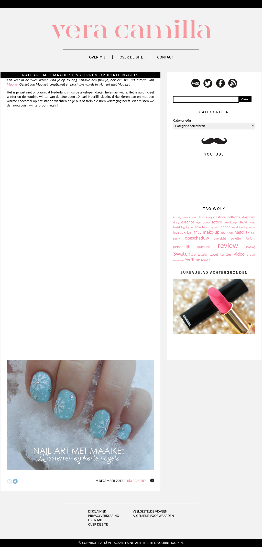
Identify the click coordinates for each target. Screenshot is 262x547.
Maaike (12, 84)
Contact (165, 57)
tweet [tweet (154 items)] (214, 254)
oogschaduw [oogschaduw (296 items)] (197, 238)
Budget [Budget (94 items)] (210, 217)
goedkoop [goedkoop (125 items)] (230, 222)
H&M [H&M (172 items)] (243, 222)
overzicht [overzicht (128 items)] (220, 238)
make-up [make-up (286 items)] (211, 232)
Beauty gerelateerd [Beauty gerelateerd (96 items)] (184, 217)
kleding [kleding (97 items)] (243, 227)
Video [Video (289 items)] (239, 254)
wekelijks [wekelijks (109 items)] (178, 260)
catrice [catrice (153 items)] (221, 217)
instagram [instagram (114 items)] (212, 227)
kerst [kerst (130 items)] (235, 227)
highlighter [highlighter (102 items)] (187, 227)
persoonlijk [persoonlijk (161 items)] (181, 246)
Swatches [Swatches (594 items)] (184, 253)
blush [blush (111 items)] (201, 217)
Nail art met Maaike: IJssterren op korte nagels (80, 75)
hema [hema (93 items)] (252, 222)
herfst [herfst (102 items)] (176, 227)
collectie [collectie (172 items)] (233, 217)
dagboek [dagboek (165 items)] (248, 217)
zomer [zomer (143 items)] (205, 260)
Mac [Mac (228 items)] (197, 232)
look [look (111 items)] (189, 232)
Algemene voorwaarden (153, 516)
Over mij (97, 57)
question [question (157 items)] (203, 246)
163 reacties (136, 481)
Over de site (131, 57)
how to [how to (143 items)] (200, 227)
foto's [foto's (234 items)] (217, 222)
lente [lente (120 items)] (251, 227)
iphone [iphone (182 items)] (225, 227)
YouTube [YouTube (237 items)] (192, 260)
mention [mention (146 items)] (227, 232)
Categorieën (182, 120)
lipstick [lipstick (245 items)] (179, 232)
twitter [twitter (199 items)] (226, 254)
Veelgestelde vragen (150, 511)
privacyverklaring (103, 516)
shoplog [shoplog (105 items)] (250, 247)
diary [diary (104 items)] (176, 222)
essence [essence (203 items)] (187, 222)
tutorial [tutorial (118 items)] (202, 254)
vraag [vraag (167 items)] (251, 254)
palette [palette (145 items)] (236, 238)
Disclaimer (97, 511)
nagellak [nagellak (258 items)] (241, 232)
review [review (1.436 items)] (228, 245)
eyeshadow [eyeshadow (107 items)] (203, 222)
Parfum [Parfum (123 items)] (250, 238)
